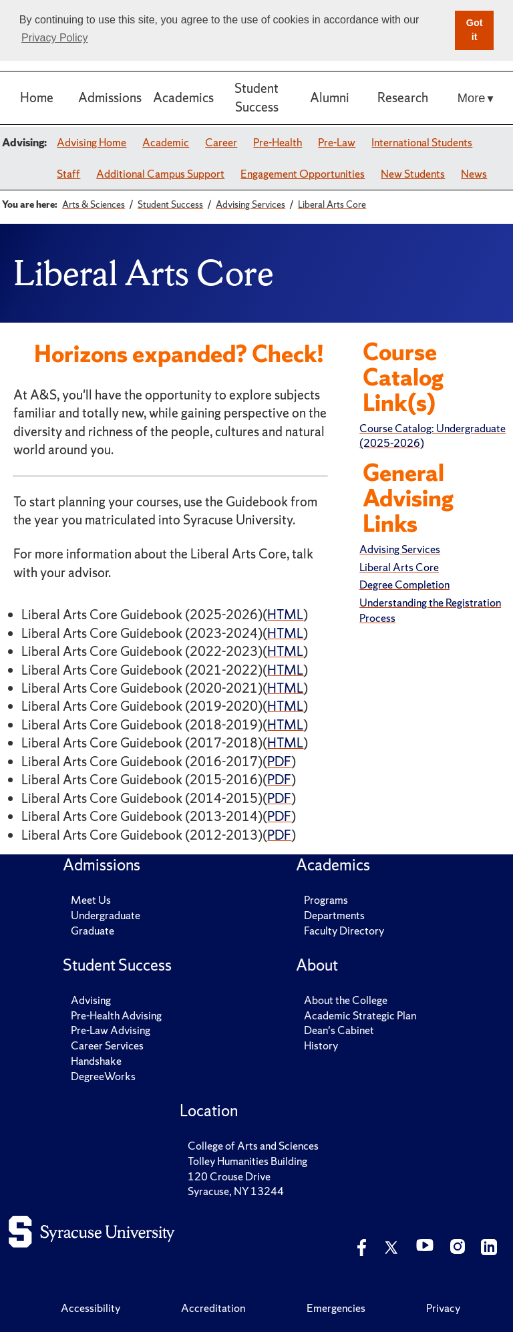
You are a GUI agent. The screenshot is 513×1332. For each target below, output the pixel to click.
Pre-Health (277, 142)
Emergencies (336, 1308)
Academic (165, 142)
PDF (279, 761)
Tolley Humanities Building (247, 1161)
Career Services (107, 1045)
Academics (183, 97)
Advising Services (399, 549)
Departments (334, 915)
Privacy (443, 1308)
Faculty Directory (344, 930)
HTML (285, 614)
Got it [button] (474, 30)
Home (36, 97)
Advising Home (91, 142)
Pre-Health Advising (116, 1015)
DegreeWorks (103, 1076)
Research (402, 97)
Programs (326, 899)
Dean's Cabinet (339, 1030)
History (321, 1045)
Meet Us (91, 899)
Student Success (256, 97)
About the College (345, 1000)
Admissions (110, 97)
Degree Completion (404, 584)
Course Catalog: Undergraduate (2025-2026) (432, 436)
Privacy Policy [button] (54, 37)
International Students (421, 142)
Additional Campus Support (160, 173)
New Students (413, 173)
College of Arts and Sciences (253, 1145)
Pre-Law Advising (110, 1030)
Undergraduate (105, 915)
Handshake (96, 1060)
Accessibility (90, 1308)
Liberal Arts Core (399, 567)
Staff (68, 173)
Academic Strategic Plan (360, 1015)
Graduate (92, 930)
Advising (91, 1000)
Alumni (329, 97)
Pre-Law (336, 142)
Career (221, 142)
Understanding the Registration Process (430, 610)
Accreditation (213, 1308)
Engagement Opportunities (302, 173)
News (474, 173)
